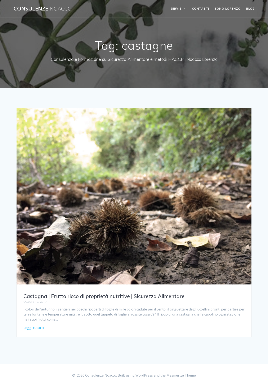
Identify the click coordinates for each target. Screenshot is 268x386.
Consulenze (42, 8)
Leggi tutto (32, 327)
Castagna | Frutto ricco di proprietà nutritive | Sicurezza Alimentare (103, 296)
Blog (250, 8)
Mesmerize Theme (181, 375)
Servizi (176, 8)
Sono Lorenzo (228, 8)
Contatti (200, 8)
